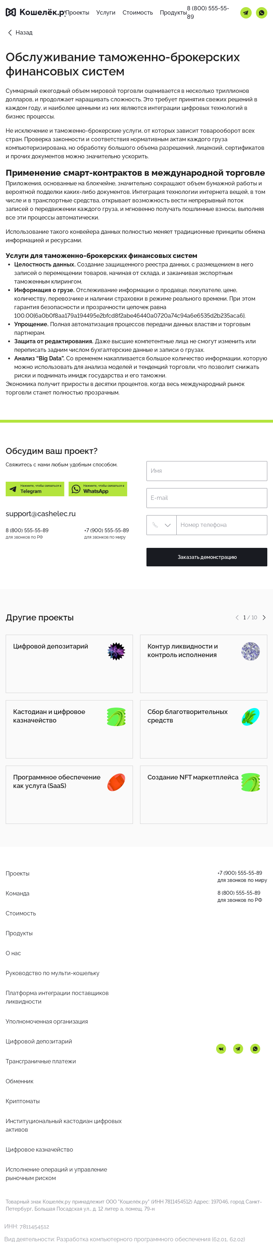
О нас (13, 953)
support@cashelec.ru (41, 513)
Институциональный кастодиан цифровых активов (64, 1125)
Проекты (18, 873)
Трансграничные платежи (41, 1061)
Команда (18, 893)
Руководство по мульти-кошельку (53, 973)
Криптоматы (23, 1101)
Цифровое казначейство (39, 1149)
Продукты (19, 933)
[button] (161, 525)
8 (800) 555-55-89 (208, 12)
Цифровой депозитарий (39, 1041)
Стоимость (21, 913)
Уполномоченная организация (47, 1021)
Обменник (19, 1081)
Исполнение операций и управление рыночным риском (56, 1173)
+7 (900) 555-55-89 (106, 530)
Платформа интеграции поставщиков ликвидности (57, 997)
